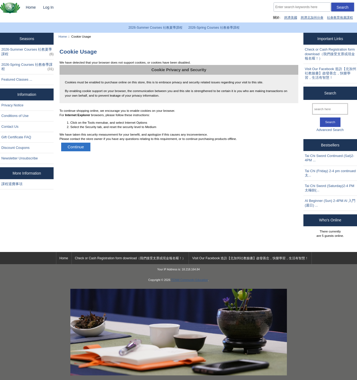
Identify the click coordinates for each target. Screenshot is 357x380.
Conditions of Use (15, 116)
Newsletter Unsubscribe (19, 158)
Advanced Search (330, 130)
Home (31, 7)
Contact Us (9, 127)
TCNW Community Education (189, 280)
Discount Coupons (15, 148)
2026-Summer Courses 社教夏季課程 (155, 28)
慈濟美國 (290, 17)
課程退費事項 (11, 184)
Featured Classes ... (16, 79)
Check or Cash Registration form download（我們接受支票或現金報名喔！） (330, 53)
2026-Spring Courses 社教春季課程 (214, 28)
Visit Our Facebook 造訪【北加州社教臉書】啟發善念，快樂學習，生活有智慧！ (330, 73)
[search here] (330, 109)
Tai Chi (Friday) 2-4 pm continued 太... (330, 173)
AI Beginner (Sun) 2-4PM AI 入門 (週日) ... (330, 203)
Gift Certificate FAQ (16, 137)
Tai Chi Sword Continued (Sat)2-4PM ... (329, 158)
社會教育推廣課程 (340, 17)
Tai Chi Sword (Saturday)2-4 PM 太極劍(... (329, 188)
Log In (48, 7)
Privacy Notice (12, 105)
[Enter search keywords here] (302, 7)
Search (330, 93)
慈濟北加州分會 (312, 17)
